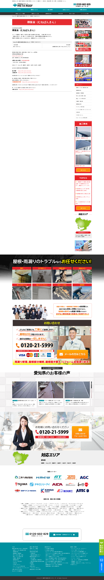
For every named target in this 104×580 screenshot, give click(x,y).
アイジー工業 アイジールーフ (77, 550)
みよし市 (48, 463)
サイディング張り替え (80, 106)
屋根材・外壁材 (73, 547)
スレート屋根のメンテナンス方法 (52, 556)
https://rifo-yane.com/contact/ (26, 89)
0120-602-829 (25, 60)
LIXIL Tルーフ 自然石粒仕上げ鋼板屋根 (79, 559)
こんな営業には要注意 (49, 548)
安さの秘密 (33, 558)
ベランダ (57, 505)
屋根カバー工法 (35, 13)
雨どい (57, 514)
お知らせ (32, 564)
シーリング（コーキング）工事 (40, 505)
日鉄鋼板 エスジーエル (76, 561)
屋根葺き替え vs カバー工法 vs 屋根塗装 (54, 564)
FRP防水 (38, 511)
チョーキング (39, 503)
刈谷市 (64, 463)
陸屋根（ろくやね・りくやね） (44, 506)
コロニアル (61, 511)
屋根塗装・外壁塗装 (80, 93)
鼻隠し (70, 510)
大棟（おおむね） (57, 510)
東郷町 (42, 463)
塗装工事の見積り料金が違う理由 (37, 561)
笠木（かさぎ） (36, 513)
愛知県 (43, 460)
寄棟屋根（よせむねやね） (34, 510)
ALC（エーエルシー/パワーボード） (76, 503)
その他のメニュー (74, 564)
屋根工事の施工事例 (34, 551)
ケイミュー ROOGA (75, 558)
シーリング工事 (84, 13)
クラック (33, 503)
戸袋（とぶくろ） (61, 513)
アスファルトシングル (46, 511)
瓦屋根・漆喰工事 (79, 101)
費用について (34, 9)
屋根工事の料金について (35, 556)
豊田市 (54, 463)
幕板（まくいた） (78, 513)
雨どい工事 (71, 13)
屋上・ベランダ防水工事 (80, 98)
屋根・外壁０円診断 (34, 547)
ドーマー (65, 510)
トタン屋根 (78, 506)
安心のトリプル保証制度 (17, 571)
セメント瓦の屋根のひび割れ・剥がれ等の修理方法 (56, 558)
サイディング (64, 503)
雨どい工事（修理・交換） (81, 95)
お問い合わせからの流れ (17, 569)
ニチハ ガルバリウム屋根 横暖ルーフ (78, 551)
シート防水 (80, 505)
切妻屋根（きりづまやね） (47, 510)
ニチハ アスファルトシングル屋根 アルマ (79, 553)
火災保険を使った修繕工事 (36, 559)
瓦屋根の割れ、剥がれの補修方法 (52, 566)
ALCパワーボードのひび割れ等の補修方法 (54, 551)
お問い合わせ (83, 9)
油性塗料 (25, 505)
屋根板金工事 (78, 104)
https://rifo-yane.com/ (17, 56)
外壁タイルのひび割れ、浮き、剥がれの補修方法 (55, 559)
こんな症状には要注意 (49, 550)
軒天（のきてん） (63, 508)
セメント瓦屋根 (56, 506)
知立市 (69, 463)
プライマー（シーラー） (55, 503)
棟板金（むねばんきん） (53, 508)
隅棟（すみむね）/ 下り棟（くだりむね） (69, 514)
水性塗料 (30, 505)
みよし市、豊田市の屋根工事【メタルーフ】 (47, 578)
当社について (66, 9)
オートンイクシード (34, 550)
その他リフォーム (79, 114)
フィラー (46, 503)
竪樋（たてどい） (24, 511)
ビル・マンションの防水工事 (81, 117)
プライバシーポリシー (35, 567)
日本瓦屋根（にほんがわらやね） (67, 506)
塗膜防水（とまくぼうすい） (30, 506)
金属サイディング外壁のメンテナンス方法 (54, 555)
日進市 (59, 463)
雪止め (66, 511)
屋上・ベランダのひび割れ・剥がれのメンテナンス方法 (57, 563)
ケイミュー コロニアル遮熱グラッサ (78, 556)
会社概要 (31, 563)
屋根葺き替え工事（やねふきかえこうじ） (37, 508)
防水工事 (60, 13)
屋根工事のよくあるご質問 (35, 569)
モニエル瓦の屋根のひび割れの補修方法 (54, 561)
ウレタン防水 (73, 505)
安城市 (74, 463)
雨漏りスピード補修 (20, 13)
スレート (55, 511)
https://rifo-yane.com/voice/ (25, 72)
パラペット (32, 511)
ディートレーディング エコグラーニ (78, 548)
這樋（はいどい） (30, 514)
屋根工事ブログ (48, 547)
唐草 (22, 503)
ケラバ (25, 510)
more (84, 170)
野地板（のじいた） (27, 513)
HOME (19, 9)
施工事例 (50, 9)
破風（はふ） (72, 508)
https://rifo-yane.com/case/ (24, 71)
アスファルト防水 (64, 505)
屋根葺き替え (49, 13)
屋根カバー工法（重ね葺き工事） (82, 87)
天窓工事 (78, 112)
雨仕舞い (27, 503)
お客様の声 (33, 553)
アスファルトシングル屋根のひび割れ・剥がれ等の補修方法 (58, 553)
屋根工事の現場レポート (36, 555)
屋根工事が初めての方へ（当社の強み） (20, 548)
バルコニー (51, 505)
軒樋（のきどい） (77, 510)
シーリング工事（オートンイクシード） (83, 109)
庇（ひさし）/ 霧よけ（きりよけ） (48, 513)
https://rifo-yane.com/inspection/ (30, 82)
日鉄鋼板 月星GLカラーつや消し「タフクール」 (81, 563)
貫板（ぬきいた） (80, 508)
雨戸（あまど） (70, 513)
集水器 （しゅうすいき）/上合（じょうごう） (45, 514)
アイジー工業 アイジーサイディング (78, 555)
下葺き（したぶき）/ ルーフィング (77, 511)
